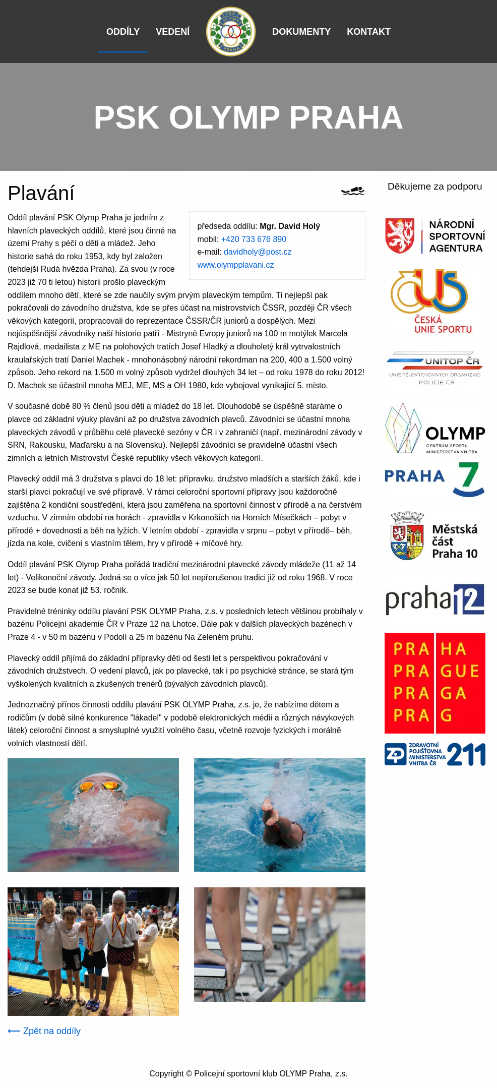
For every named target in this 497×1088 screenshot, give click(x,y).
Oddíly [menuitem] (123, 32)
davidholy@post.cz (258, 252)
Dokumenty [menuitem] (301, 32)
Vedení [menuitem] (173, 32)
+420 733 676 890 (253, 239)
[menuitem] (231, 31)
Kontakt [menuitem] (369, 32)
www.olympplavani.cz (236, 265)
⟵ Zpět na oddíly (44, 1031)
